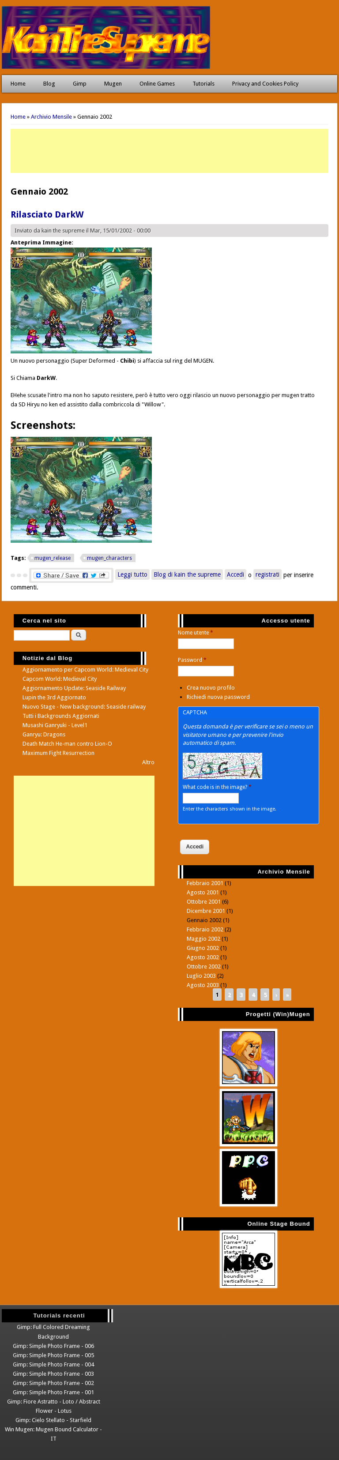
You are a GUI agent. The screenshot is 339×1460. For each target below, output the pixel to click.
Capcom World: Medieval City (60, 679)
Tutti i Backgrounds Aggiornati (61, 716)
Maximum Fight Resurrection (58, 753)
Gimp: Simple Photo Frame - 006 (53, 1346)
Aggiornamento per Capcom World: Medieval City (85, 669)
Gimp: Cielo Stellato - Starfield (53, 1420)
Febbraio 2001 (205, 883)
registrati (267, 574)
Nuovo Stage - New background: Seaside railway (84, 706)
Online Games (157, 83)
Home (18, 83)
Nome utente (195, 633)
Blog (49, 83)
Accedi (235, 574)
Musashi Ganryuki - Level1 (55, 725)
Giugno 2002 (203, 948)
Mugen (113, 83)
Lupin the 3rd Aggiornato (54, 697)
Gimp (80, 83)
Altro (148, 762)
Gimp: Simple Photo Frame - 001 (53, 1392)
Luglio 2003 (201, 975)
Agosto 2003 (203, 985)
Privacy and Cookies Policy (265, 83)
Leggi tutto (133, 573)
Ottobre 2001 (204, 901)
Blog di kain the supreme (187, 574)
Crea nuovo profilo (211, 687)
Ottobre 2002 (204, 966)
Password (192, 660)
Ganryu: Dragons (44, 734)
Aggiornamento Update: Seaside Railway (74, 688)
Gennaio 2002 (204, 920)
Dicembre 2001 (206, 911)
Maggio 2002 (203, 938)
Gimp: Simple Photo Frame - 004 (53, 1364)
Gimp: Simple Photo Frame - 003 (53, 1373)
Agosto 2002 (203, 957)
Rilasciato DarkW (47, 214)
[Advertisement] (169, 151)
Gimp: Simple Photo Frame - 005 (53, 1355)
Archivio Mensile (51, 116)
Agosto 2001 (203, 892)
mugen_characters (109, 558)
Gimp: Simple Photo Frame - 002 (53, 1383)
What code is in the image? (217, 787)
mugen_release (52, 558)
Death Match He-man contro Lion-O (67, 743)
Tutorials (203, 83)
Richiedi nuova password (218, 697)
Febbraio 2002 (205, 929)
